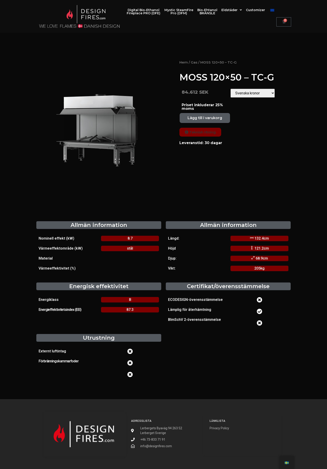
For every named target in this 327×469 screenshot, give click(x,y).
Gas (194, 62)
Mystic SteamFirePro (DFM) (178, 11)
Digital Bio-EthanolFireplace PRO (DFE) (143, 11)
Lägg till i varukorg (205, 118)
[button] (200, 132)
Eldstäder (231, 10)
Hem (183, 62)
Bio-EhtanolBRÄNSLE (207, 11)
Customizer (255, 10)
